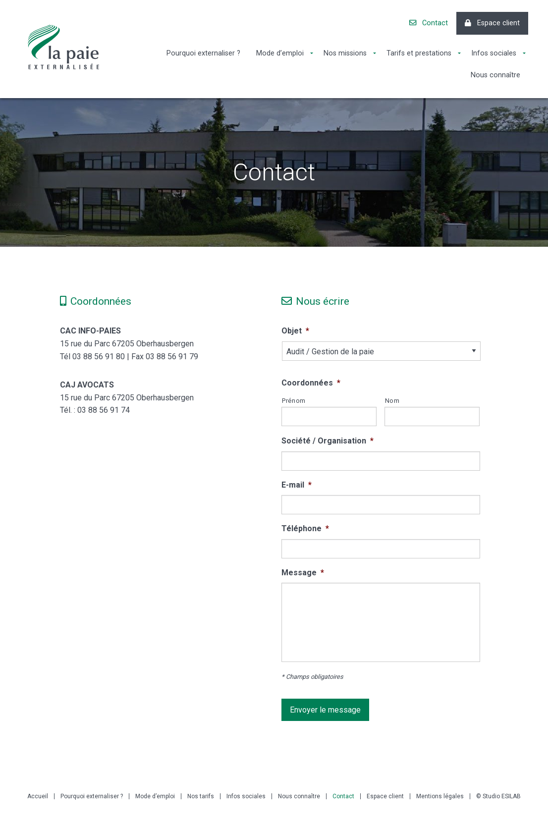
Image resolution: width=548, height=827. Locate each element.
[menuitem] (203, 53)
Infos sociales (493, 53)
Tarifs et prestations (418, 53)
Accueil (37, 796)
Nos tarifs (200, 796)
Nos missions (345, 53)
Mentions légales (440, 796)
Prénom (294, 400)
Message (302, 572)
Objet (295, 330)
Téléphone (305, 528)
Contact (428, 23)
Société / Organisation (327, 440)
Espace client (492, 23)
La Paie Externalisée (63, 47)
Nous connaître (495, 75)
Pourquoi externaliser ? (203, 53)
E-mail (296, 485)
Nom (392, 400)
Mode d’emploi (280, 53)
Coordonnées (310, 382)
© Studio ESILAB (498, 796)
